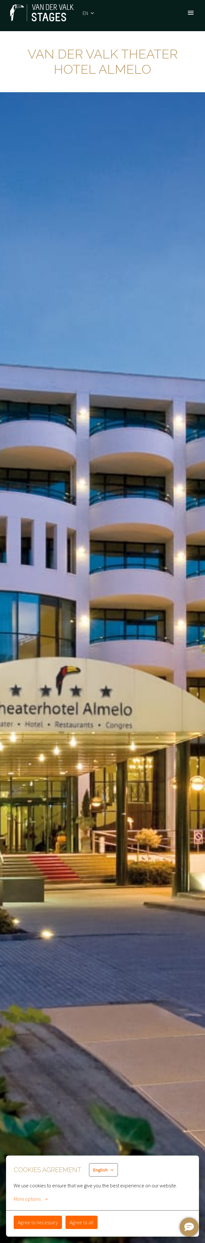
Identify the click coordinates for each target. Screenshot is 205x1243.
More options (31, 1199)
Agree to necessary (38, 1222)
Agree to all (81, 1222)
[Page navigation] (190, 12)
